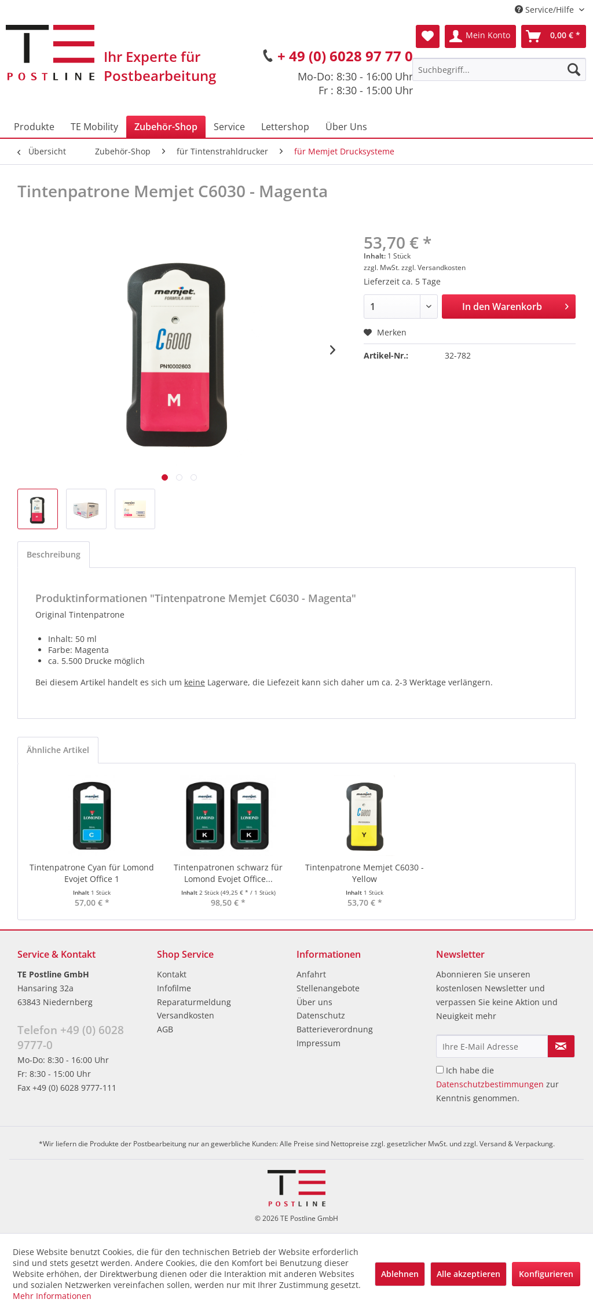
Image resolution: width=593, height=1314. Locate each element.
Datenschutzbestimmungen (490, 1084)
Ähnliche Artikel (58, 749)
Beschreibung (53, 554)
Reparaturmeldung (194, 1001)
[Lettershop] (285, 127)
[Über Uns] (346, 127)
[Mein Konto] (480, 36)
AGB (165, 1029)
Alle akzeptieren (468, 1273)
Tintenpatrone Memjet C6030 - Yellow (364, 873)
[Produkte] (34, 127)
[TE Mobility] (94, 127)
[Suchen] (574, 69)
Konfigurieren (546, 1273)
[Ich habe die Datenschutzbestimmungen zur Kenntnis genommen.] (440, 1069)
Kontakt (171, 974)
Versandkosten (185, 1015)
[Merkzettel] (428, 36)
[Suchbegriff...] (499, 69)
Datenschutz (320, 1015)
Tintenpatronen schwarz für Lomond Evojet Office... (228, 873)
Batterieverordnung (334, 1029)
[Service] (229, 127)
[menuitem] (499, 69)
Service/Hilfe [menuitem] (545, 9)
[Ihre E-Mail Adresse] (492, 1046)
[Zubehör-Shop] (166, 127)
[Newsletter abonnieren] (561, 1046)
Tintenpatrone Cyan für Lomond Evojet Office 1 (92, 873)
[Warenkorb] (553, 36)
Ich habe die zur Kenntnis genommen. (497, 1084)
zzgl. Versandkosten (433, 267)
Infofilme (174, 988)
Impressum (318, 1043)
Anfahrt (311, 974)
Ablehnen (400, 1273)
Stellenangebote (328, 988)
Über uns (314, 1001)
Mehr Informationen (52, 1295)
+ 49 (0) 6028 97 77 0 (345, 55)
